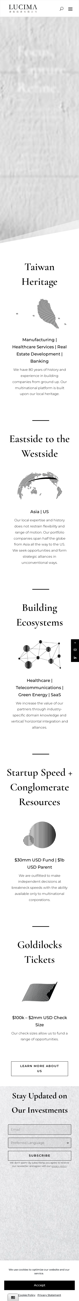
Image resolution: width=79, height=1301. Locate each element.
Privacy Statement (49, 1295)
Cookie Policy (26, 1295)
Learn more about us (39, 1068)
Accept (39, 1285)
